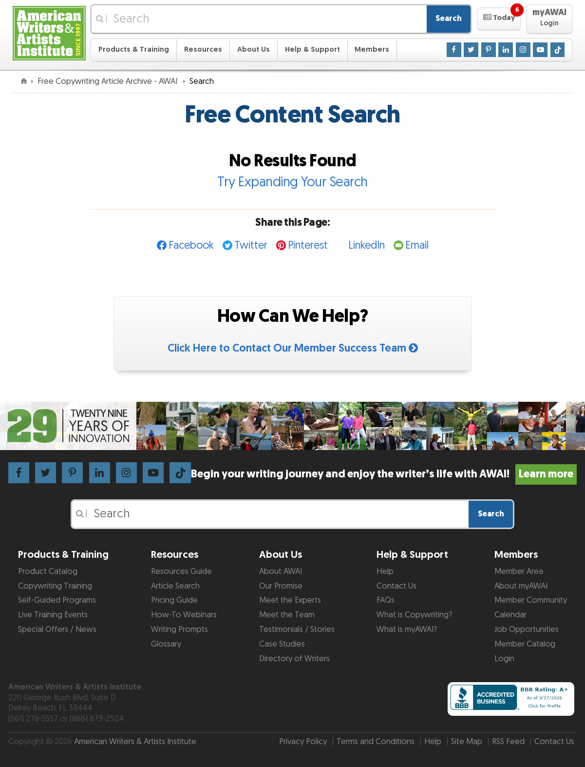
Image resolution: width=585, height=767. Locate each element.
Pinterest (308, 245)
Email (417, 245)
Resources (203, 49)
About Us (253, 49)
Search (448, 18)
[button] (499, 19)
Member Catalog (524, 644)
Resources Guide (181, 571)
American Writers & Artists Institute (135, 741)
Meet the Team (287, 615)
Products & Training (133, 49)
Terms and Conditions (376, 741)
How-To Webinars (184, 615)
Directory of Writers (294, 658)
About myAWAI (520, 586)
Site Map (466, 741)
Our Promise (280, 586)
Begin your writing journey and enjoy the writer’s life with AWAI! (384, 474)
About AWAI (280, 571)
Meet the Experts (290, 600)
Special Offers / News (57, 629)
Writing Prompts (179, 629)
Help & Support (312, 49)
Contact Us (396, 586)
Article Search (175, 586)
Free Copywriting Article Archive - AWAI (108, 81)
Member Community (530, 600)
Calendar (510, 615)
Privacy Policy (303, 741)
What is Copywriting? (414, 615)
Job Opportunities (526, 629)
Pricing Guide (174, 600)
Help (385, 571)
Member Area (518, 571)
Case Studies (282, 644)
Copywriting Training (55, 586)
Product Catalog (47, 571)
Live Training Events (53, 615)
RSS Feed (508, 741)
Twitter (250, 245)
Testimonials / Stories (297, 629)
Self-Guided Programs (57, 600)
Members (372, 49)
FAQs (386, 600)
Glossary (166, 644)
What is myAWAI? (407, 629)
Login (504, 658)
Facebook (191, 245)
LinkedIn (366, 245)
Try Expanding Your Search (292, 182)
